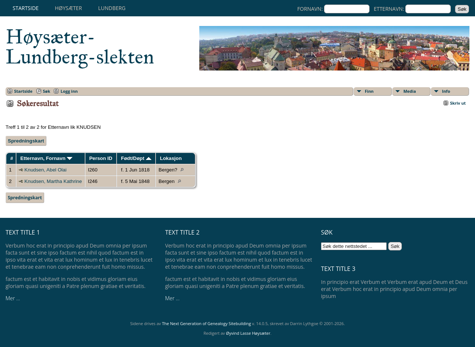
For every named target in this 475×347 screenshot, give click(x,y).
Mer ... (13, 298)
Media (409, 91)
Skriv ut (458, 103)
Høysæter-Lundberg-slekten (80, 46)
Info (446, 91)
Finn (369, 91)
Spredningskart (26, 141)
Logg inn (69, 91)
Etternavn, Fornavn (46, 158)
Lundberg (111, 8)
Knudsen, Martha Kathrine (53, 181)
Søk (46, 91)
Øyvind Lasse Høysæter (248, 333)
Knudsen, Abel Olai (45, 170)
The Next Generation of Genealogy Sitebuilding (206, 323)
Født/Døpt (136, 158)
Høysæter (68, 8)
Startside (26, 8)
